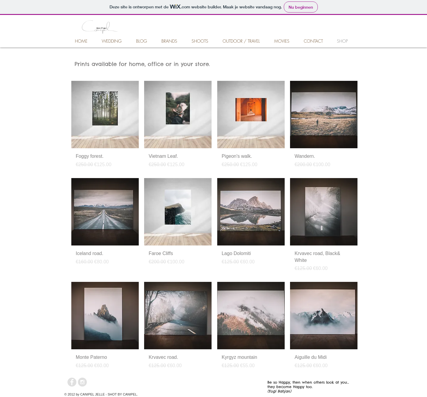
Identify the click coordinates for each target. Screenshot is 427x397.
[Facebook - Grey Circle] (71, 382)
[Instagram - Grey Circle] (82, 382)
